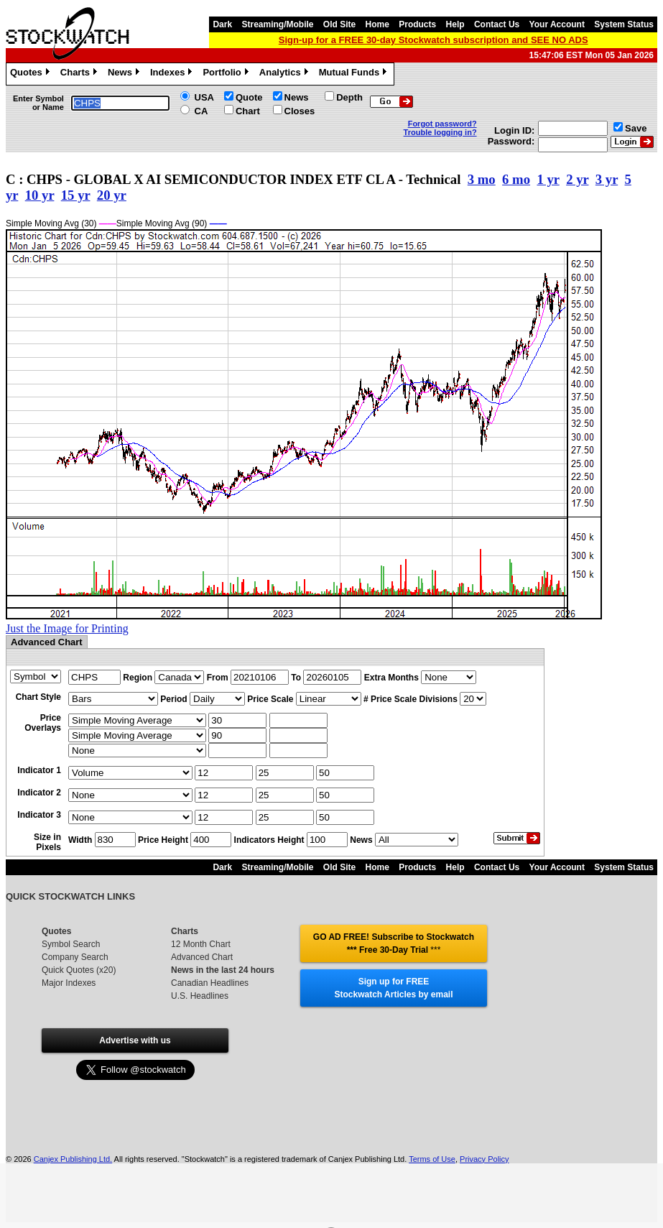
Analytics (285, 74)
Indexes (172, 74)
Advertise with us (134, 1040)
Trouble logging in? (440, 132)
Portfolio (227, 74)
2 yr (577, 179)
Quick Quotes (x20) (79, 970)
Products (417, 24)
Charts (80, 74)
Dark (222, 24)
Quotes (31, 74)
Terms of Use (432, 1159)
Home (377, 24)
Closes (299, 111)
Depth (349, 97)
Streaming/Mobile (277, 24)
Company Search (75, 957)
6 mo (516, 179)
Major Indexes (69, 983)
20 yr (111, 195)
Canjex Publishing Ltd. (73, 1159)
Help (455, 24)
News (125, 74)
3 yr (606, 179)
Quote (249, 97)
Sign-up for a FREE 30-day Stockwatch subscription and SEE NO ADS (433, 39)
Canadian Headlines (210, 983)
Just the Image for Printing (67, 628)
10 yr (40, 195)
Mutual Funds (355, 74)
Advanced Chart (202, 957)
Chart (248, 111)
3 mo (482, 179)
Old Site (339, 24)
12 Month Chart (201, 944)
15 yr (76, 195)
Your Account (557, 24)
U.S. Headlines (199, 996)
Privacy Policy (484, 1159)
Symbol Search (71, 944)
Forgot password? (442, 123)
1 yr (548, 179)
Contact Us (496, 24)
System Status (624, 24)
